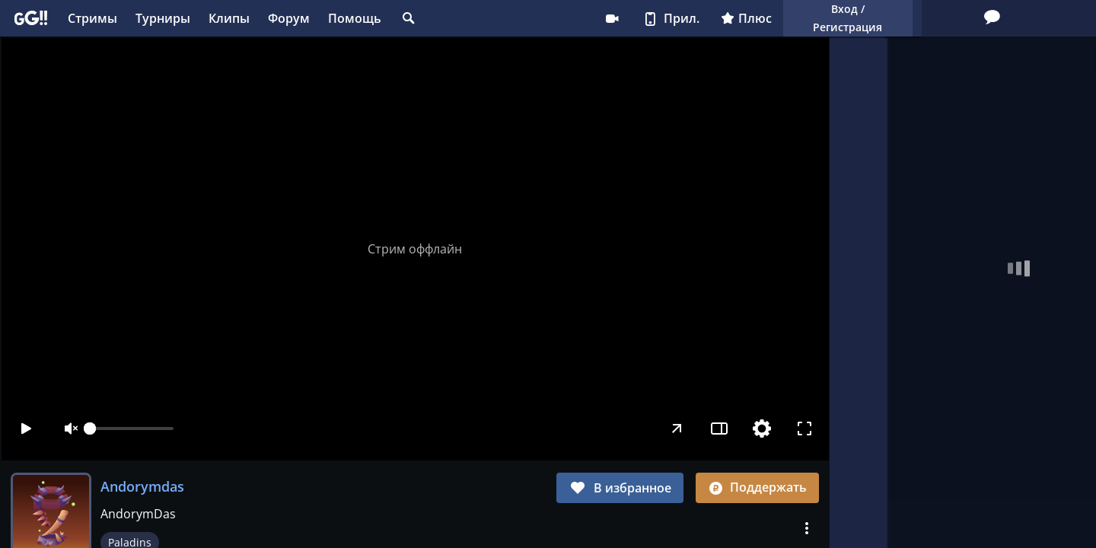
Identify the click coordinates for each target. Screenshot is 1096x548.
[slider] (132, 428)
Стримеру (519, 18)
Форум (289, 18)
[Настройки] (761, 428)
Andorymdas (142, 486)
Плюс (654, 18)
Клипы (229, 18)
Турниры (162, 18)
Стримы (92, 18)
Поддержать (757, 487)
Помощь (354, 18)
